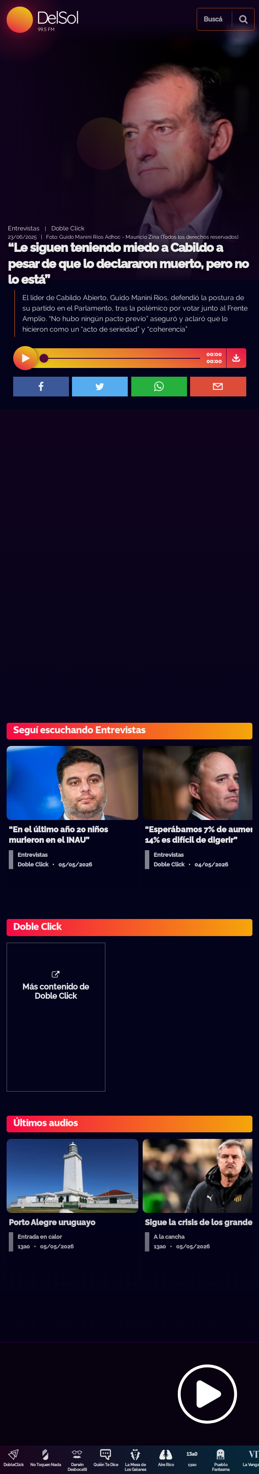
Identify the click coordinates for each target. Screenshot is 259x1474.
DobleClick (14, 1465)
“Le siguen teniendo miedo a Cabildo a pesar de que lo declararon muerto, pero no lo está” (128, 263)
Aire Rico (166, 1465)
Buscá (213, 19)
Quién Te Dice (106, 1465)
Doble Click (67, 228)
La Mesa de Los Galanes (135, 1467)
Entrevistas (24, 228)
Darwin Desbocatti (77, 1467)
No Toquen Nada (45, 1465)
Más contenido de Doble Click (55, 992)
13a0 (192, 1465)
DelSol (57, 17)
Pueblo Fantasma (221, 1467)
